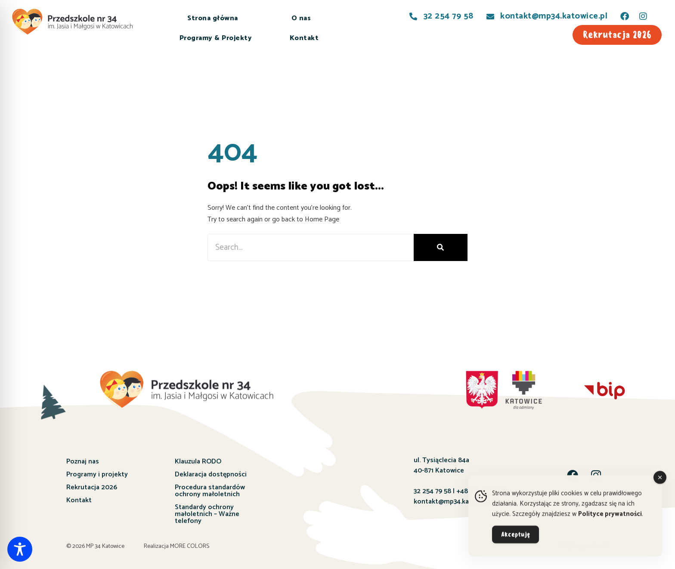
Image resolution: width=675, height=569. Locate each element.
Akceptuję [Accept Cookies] (515, 539)
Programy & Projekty (216, 38)
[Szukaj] (441, 247)
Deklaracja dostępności (211, 474)
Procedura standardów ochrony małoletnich (210, 491)
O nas (301, 18)
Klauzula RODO (198, 461)
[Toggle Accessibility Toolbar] (19, 549)
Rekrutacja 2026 (91, 487)
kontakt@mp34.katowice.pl (455, 501)
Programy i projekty (97, 474)
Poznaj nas (82, 461)
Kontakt (304, 38)
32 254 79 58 (432, 491)
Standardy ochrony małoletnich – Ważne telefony (207, 514)
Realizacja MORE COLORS (176, 546)
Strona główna (212, 18)
